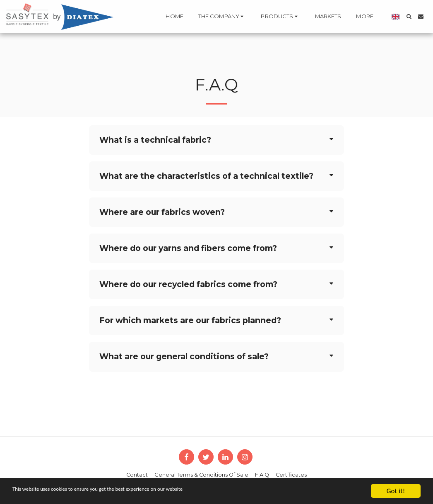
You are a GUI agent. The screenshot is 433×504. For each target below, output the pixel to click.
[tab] (216, 140)
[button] (190, 16)
